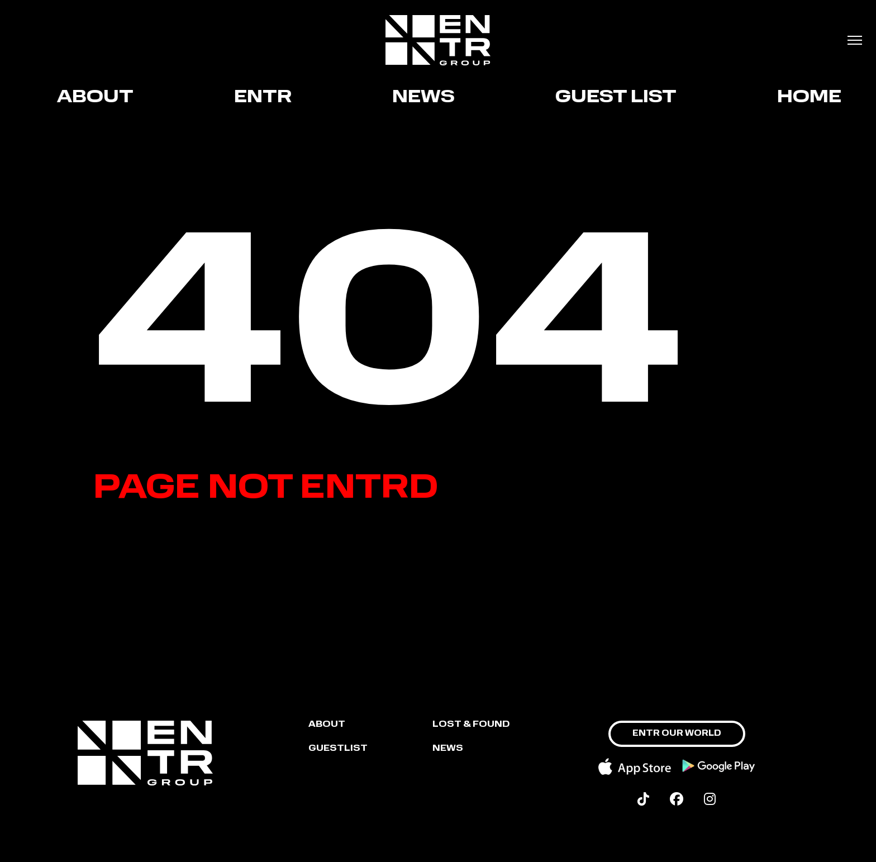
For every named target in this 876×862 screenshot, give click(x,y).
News (427, 98)
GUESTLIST (338, 749)
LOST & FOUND (471, 725)
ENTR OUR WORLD (676, 733)
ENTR (267, 98)
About (99, 98)
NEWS (447, 749)
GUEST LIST (619, 98)
